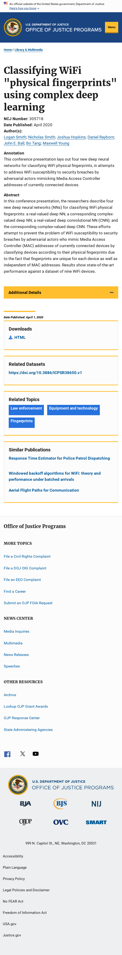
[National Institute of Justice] (96, 807)
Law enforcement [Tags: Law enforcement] (26, 408)
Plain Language (15, 867)
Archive (10, 695)
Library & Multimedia (29, 49)
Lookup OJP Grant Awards (26, 706)
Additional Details (24, 292)
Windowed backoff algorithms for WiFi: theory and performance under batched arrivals (55, 476)
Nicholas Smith (41, 137)
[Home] (63, 28)
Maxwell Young (56, 143)
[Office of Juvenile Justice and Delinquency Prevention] (25, 826)
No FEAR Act (13, 901)
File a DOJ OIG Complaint (25, 568)
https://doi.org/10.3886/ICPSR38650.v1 (45, 372)
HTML (19, 337)
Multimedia (13, 643)
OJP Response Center (22, 718)
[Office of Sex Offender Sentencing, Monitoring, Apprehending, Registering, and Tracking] (96, 825)
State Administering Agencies (28, 729)
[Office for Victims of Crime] (60, 825)
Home (8, 49)
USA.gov (9, 924)
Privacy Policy (14, 879)
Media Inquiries (16, 631)
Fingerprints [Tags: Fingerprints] (22, 420)
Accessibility (13, 856)
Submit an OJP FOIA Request (28, 603)
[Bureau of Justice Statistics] (61, 810)
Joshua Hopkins (71, 137)
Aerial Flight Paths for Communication (44, 490)
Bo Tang (33, 143)
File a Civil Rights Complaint (27, 556)
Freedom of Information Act (25, 913)
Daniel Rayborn (101, 137)
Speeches (12, 666)
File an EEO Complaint (22, 579)
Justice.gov (12, 935)
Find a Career (15, 591)
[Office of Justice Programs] (13, 27)
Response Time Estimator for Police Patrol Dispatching (59, 458)
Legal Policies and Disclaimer (26, 890)
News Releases (16, 654)
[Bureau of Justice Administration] (25, 807)
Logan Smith (15, 137)
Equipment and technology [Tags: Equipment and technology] (73, 408)
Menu (111, 27)
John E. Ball (14, 143)
